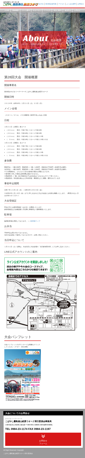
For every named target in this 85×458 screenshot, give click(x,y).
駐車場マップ (35, 221)
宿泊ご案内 (57, 10)
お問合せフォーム (43, 439)
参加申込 (68, 10)
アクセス (61, 4)
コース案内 (26, 10)
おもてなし (37, 10)
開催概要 (15, 10)
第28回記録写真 (50, 4)
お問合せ (81, 4)
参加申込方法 (38, 4)
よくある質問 (71, 4)
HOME (6, 10)
